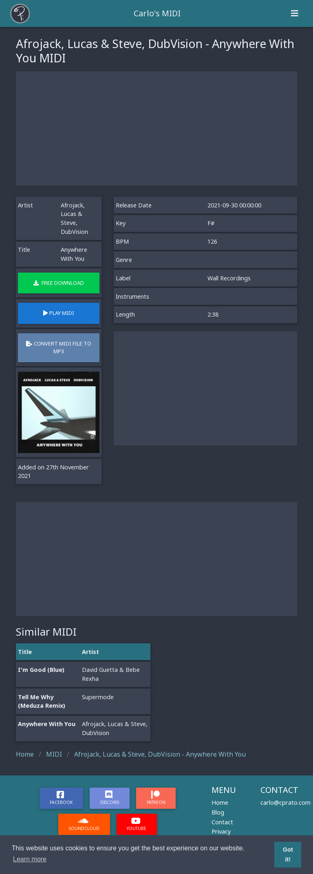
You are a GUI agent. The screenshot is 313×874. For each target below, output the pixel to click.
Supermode (98, 697)
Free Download (58, 282)
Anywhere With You (46, 724)
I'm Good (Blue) (41, 670)
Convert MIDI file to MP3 (58, 347)
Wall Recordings (229, 278)
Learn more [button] (29, 859)
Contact (222, 822)
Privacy (221, 831)
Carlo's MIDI (157, 13)
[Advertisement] (156, 128)
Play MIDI (58, 313)
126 (212, 241)
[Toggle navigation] (294, 13)
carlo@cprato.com (285, 802)
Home (220, 802)
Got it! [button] (288, 854)
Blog (218, 812)
